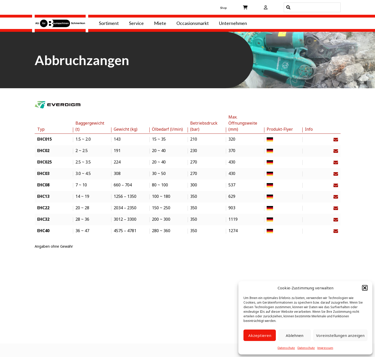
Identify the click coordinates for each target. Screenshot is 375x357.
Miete (160, 23)
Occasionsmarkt (192, 23)
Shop (223, 8)
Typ (41, 129)
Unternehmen (233, 23)
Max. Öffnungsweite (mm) (242, 123)
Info (309, 129)
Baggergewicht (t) (89, 126)
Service (136, 23)
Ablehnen (294, 335)
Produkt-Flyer (280, 129)
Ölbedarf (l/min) (167, 129)
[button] (364, 287)
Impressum (325, 348)
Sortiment (109, 23)
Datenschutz (286, 348)
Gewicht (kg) (125, 129)
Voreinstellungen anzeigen (340, 335)
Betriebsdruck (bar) (203, 126)
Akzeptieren (259, 335)
